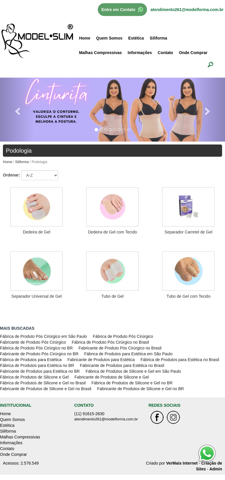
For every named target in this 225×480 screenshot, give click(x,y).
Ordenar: (11, 175)
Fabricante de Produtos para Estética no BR (40, 371)
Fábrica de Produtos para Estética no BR (37, 365)
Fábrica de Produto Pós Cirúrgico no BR (36, 348)
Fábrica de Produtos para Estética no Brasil (180, 359)
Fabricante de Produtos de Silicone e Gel (112, 377)
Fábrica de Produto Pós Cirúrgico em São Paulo (43, 336)
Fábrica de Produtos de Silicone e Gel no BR (132, 383)
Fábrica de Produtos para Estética (31, 359)
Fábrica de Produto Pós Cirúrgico (123, 336)
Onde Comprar (193, 52)
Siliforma (158, 38)
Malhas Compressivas (100, 52)
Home (84, 38)
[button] (17, 109)
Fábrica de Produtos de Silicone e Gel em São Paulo (133, 371)
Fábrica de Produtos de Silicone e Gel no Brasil (43, 383)
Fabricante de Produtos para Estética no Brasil (122, 365)
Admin (215, 469)
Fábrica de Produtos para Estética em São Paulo (128, 353)
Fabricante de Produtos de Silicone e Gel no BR (140, 388)
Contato (165, 52)
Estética (136, 38)
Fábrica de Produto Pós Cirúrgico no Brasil (110, 342)
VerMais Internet (182, 463)
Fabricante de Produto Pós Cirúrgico (33, 342)
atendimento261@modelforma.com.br (187, 9)
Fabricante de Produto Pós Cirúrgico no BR (39, 353)
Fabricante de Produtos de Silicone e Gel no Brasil (45, 388)
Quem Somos (109, 38)
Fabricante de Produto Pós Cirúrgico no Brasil (120, 348)
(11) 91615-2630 (89, 413)
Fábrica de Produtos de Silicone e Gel (34, 377)
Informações (140, 52)
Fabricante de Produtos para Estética (101, 359)
